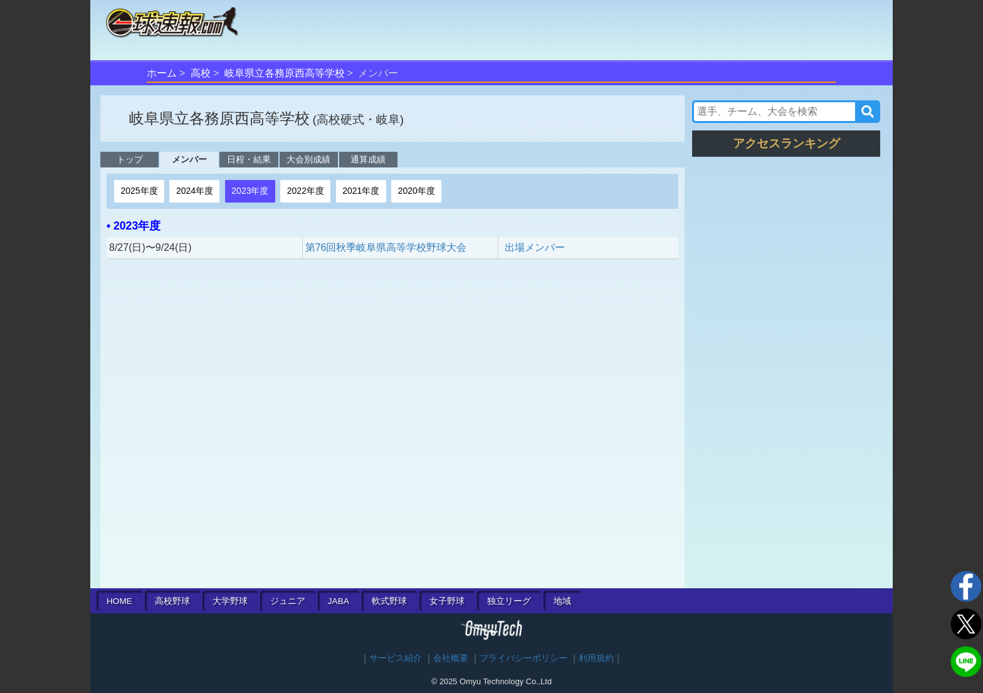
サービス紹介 (395, 658)
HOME (119, 601)
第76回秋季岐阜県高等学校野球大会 (386, 247)
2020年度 (416, 191)
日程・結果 (249, 159)
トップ (130, 159)
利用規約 (596, 658)
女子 (447, 601)
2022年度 (305, 191)
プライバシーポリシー (523, 658)
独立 (509, 601)
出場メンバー (535, 247)
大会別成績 (308, 159)
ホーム (162, 73)
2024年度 (194, 191)
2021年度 (360, 191)
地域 (562, 601)
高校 (201, 73)
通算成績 (368, 159)
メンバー (189, 159)
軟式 (389, 601)
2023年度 (249, 191)
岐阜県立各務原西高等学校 (284, 73)
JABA (338, 601)
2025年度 (138, 191)
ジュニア (287, 601)
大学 (230, 601)
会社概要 (450, 658)
